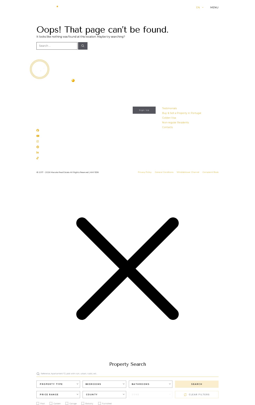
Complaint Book (210, 172)
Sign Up (144, 110)
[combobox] (58, 384)
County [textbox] (92, 394)
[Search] (82, 46)
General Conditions (164, 172)
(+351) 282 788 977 (47, 113)
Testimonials (169, 108)
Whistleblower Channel (188, 172)
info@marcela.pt (46, 108)
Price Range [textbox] (49, 394)
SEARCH (196, 384)
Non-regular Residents (175, 122)
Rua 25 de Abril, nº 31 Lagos (52, 121)
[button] (205, 7)
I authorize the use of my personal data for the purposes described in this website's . (115, 122)
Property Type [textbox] (51, 384)
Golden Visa (169, 117)
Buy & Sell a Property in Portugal (181, 113)
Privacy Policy (116, 126)
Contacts (167, 127)
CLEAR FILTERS (197, 394)
